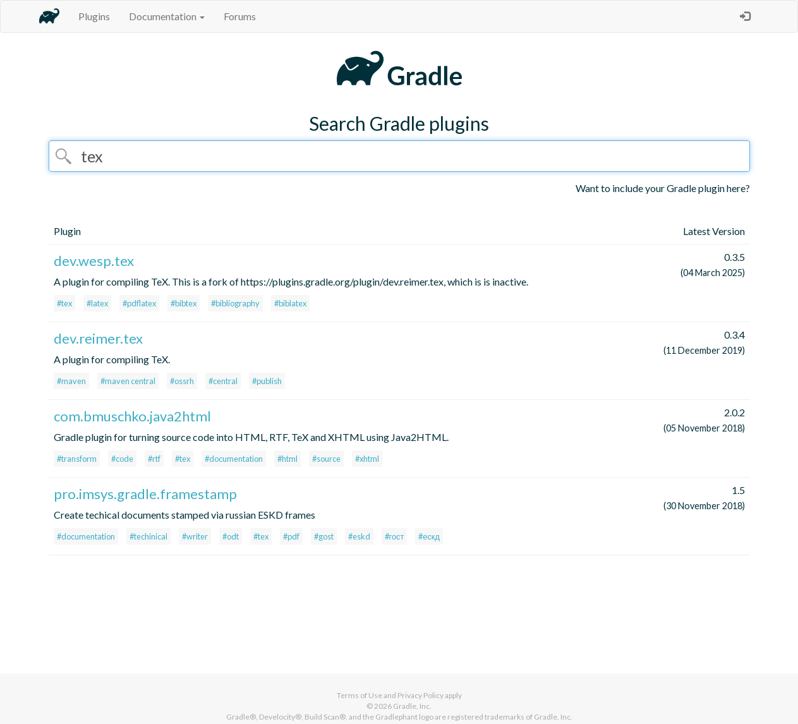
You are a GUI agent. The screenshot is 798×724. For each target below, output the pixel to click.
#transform (77, 459)
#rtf (154, 459)
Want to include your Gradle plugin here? (663, 188)
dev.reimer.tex (98, 338)
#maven (71, 381)
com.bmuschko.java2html (132, 416)
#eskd (359, 536)
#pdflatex (139, 303)
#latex (97, 303)
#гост (394, 536)
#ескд (429, 536)
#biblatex (290, 303)
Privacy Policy (420, 695)
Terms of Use (359, 695)
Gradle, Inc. (412, 706)
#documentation (234, 459)
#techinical (148, 536)
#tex (64, 303)
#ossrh (182, 381)
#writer (195, 536)
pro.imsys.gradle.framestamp (145, 493)
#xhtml (367, 459)
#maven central (127, 381)
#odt (230, 536)
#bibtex (183, 303)
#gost (324, 536)
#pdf (291, 536)
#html (287, 459)
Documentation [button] (167, 16)
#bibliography (235, 303)
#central (223, 381)
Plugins (94, 16)
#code (122, 459)
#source (326, 459)
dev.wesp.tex (94, 260)
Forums (240, 16)
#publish (267, 381)
